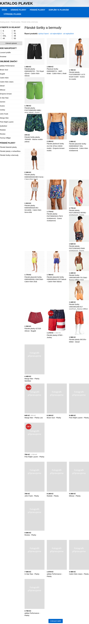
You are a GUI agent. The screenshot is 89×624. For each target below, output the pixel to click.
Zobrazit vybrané (11, 43)
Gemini (2, 102)
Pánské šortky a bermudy (9, 155)
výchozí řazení (43, 34)
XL (15, 33)
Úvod (4, 10)
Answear (3, 56)
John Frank (4, 114)
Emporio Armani (6, 94)
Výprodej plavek (12, 14)
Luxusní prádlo (5, 52)
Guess (2, 106)
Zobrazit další (55, 621)
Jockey (2, 110)
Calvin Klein (4, 78)
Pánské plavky (37, 10)
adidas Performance (7, 66)
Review (2, 134)
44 (4, 38)
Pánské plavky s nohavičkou (10, 151)
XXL (4, 36)
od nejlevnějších (56, 34)
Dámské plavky (18, 10)
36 (15, 36)
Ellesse (2, 90)
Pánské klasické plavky (8, 147)
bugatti (2, 74)
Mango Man (4, 118)
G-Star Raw (4, 98)
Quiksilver (3, 126)
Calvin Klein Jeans (6, 82)
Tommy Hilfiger (5, 138)
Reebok (3, 130)
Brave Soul (4, 70)
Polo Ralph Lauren (6, 122)
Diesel (2, 86)
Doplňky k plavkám (59, 10)
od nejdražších (68, 34)
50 (15, 38)
